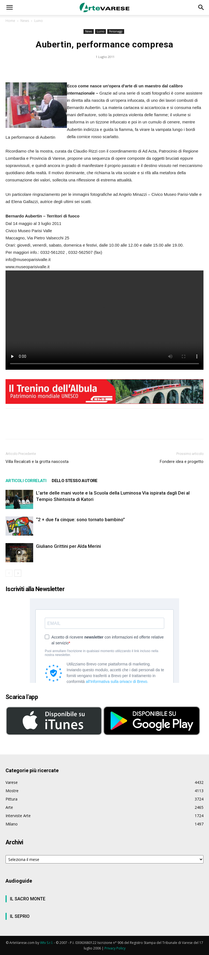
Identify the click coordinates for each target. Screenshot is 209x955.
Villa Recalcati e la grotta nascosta (37, 461)
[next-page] (17, 573)
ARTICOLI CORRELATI (26, 480)
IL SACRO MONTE (27, 898)
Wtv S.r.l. (46, 942)
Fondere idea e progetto (181, 461)
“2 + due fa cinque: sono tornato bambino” (80, 519)
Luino (38, 20)
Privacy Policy (115, 948)
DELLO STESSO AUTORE (75, 480)
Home (10, 20)
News (24, 20)
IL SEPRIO (20, 916)
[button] (9, 7)
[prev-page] (9, 573)
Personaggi (115, 31)
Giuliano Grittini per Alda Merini (68, 546)
